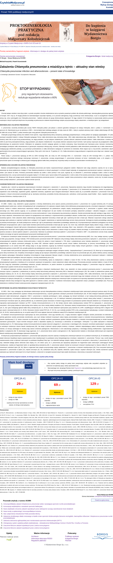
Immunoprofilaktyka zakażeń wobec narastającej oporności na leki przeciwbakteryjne (39, 504)
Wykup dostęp (106, 5)
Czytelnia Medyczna (4, 46)
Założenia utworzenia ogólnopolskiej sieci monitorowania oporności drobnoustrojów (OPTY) (32, 520)
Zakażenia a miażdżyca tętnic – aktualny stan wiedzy (43, 46)
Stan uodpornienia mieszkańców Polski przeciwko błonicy (21, 514)
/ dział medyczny (99, 56)
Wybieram (20, 391)
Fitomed (68, 540)
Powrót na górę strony (102, 500)
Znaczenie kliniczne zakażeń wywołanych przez (26, 525)
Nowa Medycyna (15, 46)
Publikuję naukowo (72, 536)
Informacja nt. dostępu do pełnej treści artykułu (47, 51)
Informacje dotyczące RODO (41, 538)
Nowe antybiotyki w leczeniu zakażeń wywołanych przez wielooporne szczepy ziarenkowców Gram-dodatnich (38, 509)
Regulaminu (78, 368)
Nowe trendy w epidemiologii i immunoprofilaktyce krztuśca (22, 511)
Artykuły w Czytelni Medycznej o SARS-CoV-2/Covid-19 (20, 43)
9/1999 (22, 46)
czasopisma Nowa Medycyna (103, 496)
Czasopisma (107, 2)
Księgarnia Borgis (71, 538)
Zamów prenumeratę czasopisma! (12, 56)
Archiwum (35, 536)
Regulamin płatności (38, 540)
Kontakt (109, 7)
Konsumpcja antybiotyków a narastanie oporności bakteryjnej (22, 506)
